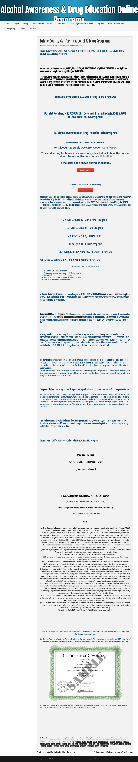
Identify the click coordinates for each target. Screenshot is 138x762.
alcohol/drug (100, 334)
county (53, 744)
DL (72, 744)
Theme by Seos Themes (92, 759)
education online (104, 744)
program (43, 746)
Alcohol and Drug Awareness (56, 738)
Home (8, 24)
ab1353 (79, 741)
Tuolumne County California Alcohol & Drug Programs (113, 752)
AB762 (89, 741)
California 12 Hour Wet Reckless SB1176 (78, 738)
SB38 (67, 746)
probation (128, 744)
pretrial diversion (83, 371)
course (58, 744)
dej (69, 744)
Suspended (83, 746)
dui (94, 744)
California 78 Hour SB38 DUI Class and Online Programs (85, 740)
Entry (111, 744)
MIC (88, 294)
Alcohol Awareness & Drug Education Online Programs (69, 15)
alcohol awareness (103, 741)
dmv (76, 744)
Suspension (91, 746)
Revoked (56, 746)
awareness (119, 741)
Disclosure (22, 29)
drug (90, 744)
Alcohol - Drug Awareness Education (71, 45)
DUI (84, 294)
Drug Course (100, 24)
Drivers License (83, 744)
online (116, 744)
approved (112, 741)
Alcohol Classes (61, 24)
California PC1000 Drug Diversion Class (57, 742)
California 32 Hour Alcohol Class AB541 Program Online (107, 738)
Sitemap (25, 24)
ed (97, 744)
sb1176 (62, 746)
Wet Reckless (104, 746)
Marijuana (16, 24)
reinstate (49, 746)
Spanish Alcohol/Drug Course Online (42, 24)
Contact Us (32, 29)
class (48, 744)
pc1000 (122, 744)
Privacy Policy (10, 29)
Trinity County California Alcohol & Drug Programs (56, 752)
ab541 (84, 741)
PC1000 (76, 260)
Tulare (97, 746)
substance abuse (74, 746)
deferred (64, 744)
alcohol (95, 741)
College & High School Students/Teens (81, 24)
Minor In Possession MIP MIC (117, 24)
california (126, 741)
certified (42, 744)
